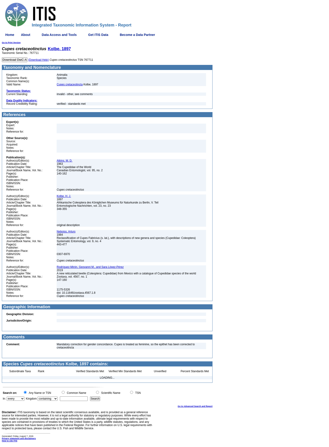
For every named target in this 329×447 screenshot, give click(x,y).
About (25, 35)
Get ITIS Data (98, 35)
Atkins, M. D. (64, 160)
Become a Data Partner (137, 35)
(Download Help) (38, 59)
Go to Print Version (11, 42)
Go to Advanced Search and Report (195, 406)
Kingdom (31, 398)
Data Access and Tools (59, 35)
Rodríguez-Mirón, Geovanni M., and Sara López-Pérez (90, 267)
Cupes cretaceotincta (70, 84)
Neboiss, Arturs (66, 231)
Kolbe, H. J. (64, 196)
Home (9, 35)
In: (4, 398)
